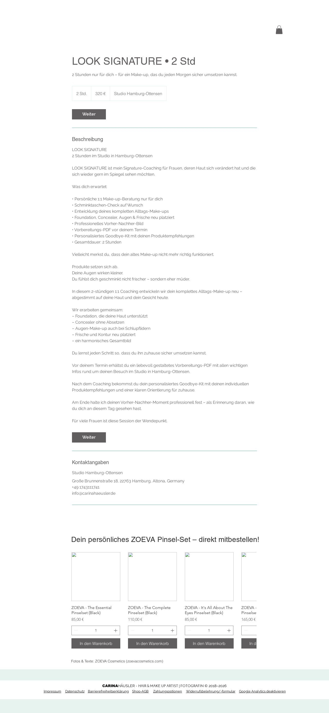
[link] (89, 114)
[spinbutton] (96, 630)
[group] (164, 600)
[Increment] (116, 630)
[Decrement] (75, 630)
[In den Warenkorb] (95, 643)
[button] (279, 29)
